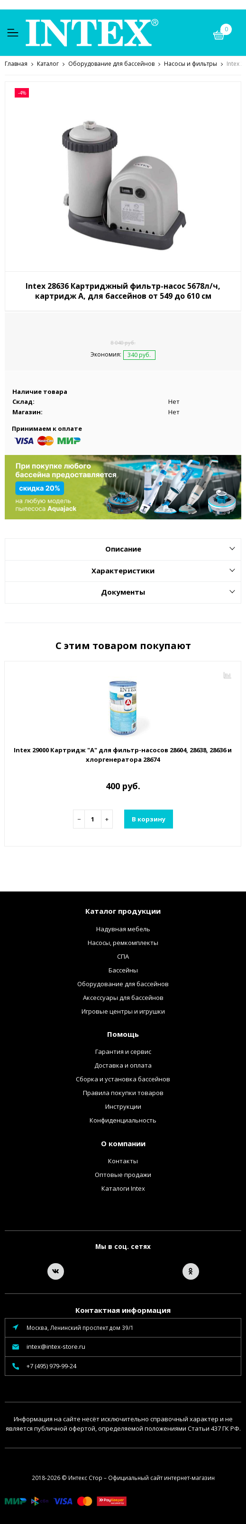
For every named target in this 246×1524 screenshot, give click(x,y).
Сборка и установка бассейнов (123, 1078)
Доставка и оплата (123, 1065)
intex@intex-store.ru (56, 1346)
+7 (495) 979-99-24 (51, 1365)
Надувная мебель (123, 928)
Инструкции (123, 1106)
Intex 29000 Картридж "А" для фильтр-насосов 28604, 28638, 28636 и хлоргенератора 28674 (123, 754)
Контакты (123, 1160)
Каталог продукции (123, 910)
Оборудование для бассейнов (123, 983)
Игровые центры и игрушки (123, 1011)
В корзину (148, 818)
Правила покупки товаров (123, 1092)
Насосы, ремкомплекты (123, 942)
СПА (123, 956)
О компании (123, 1143)
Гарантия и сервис (123, 1051)
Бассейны (123, 969)
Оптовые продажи (123, 1174)
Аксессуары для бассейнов (123, 997)
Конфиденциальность (123, 1119)
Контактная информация (123, 1309)
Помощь (123, 1033)
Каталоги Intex (123, 1188)
